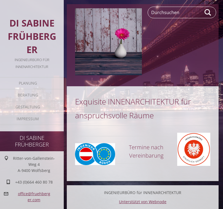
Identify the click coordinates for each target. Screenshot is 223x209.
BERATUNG (28, 95)
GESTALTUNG (27, 106)
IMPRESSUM (28, 118)
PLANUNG (28, 83)
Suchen (208, 12)
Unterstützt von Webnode (142, 201)
